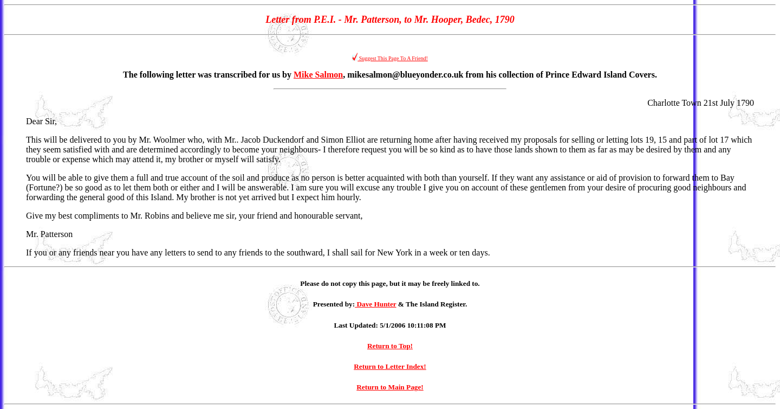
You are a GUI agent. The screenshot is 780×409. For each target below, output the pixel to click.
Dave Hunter (375, 304)
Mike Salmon (318, 74)
